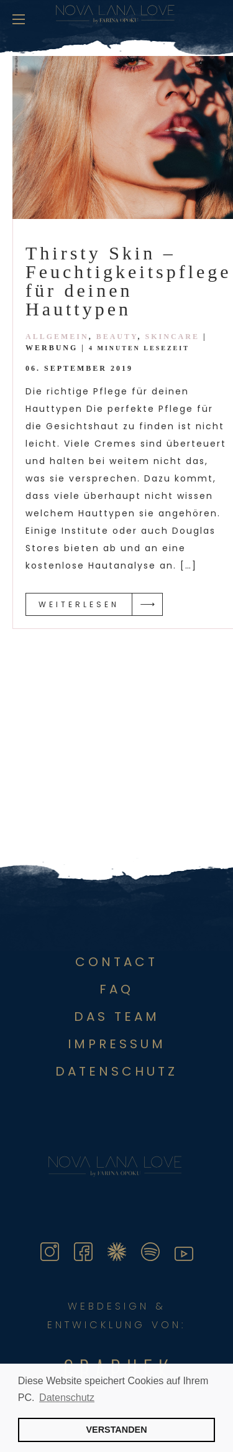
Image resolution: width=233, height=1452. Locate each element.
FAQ (116, 989)
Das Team (117, 1016)
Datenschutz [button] (66, 1397)
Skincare (172, 336)
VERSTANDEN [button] (116, 1430)
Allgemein (57, 336)
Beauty (117, 336)
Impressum (117, 1044)
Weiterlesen (79, 604)
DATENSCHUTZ (116, 1071)
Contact (116, 961)
